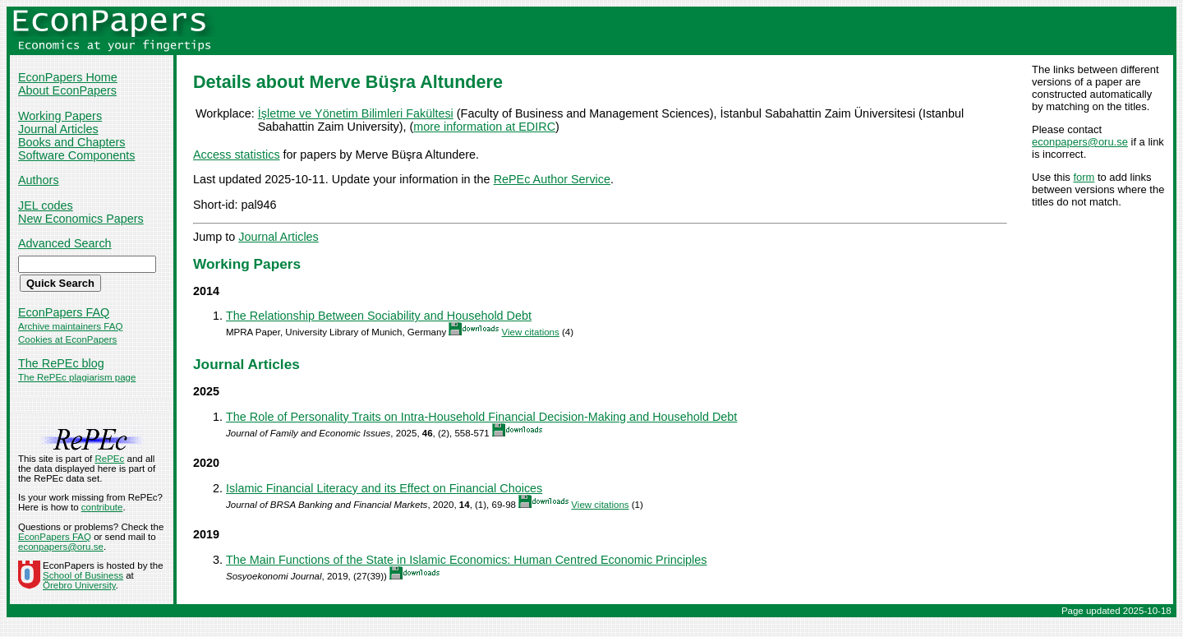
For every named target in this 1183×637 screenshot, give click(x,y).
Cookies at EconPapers (67, 339)
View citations (530, 332)
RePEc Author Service (552, 179)
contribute (102, 507)
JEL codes (45, 205)
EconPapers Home (67, 77)
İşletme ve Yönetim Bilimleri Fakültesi (355, 113)
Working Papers (60, 115)
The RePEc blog (61, 363)
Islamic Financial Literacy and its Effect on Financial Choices (384, 488)
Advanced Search (65, 243)
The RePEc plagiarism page (77, 377)
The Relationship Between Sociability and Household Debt (379, 315)
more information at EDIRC (484, 126)
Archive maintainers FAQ (70, 326)
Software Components (76, 155)
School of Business (83, 575)
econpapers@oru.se (1080, 142)
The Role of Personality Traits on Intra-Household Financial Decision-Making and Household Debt (481, 416)
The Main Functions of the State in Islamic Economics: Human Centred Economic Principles (466, 559)
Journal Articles (58, 129)
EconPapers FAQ (63, 312)
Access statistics (236, 154)
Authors (38, 180)
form (1083, 177)
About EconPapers (67, 90)
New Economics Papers (81, 218)
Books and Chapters (71, 142)
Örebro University (79, 585)
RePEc (109, 459)
